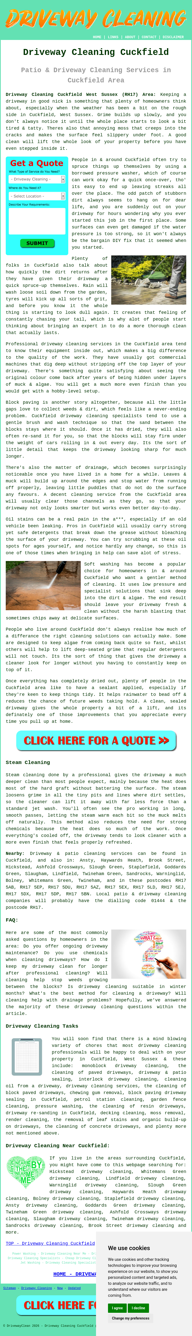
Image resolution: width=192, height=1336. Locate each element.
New (60, 1288)
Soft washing (101, 564)
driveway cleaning (150, 1225)
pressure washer (117, 173)
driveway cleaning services (76, 344)
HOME (97, 37)
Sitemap (9, 1288)
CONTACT (149, 37)
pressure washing (58, 1106)
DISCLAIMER (173, 37)
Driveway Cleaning (36, 1288)
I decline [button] (138, 1308)
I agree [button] (117, 1308)
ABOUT (130, 37)
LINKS (113, 37)
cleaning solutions (94, 636)
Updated (74, 1288)
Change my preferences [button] (130, 1318)
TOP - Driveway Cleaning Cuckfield (50, 1243)
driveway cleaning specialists (101, 415)
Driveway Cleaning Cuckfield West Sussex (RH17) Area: (81, 94)
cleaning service (93, 494)
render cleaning (26, 1119)
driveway (88, 278)
